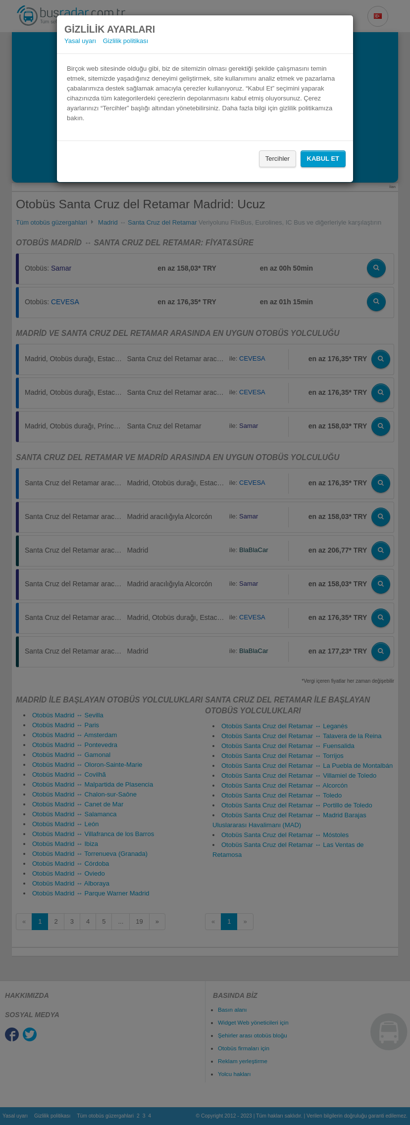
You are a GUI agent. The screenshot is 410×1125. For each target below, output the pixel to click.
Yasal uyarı (80, 41)
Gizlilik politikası (126, 41)
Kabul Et (323, 158)
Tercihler (277, 158)
